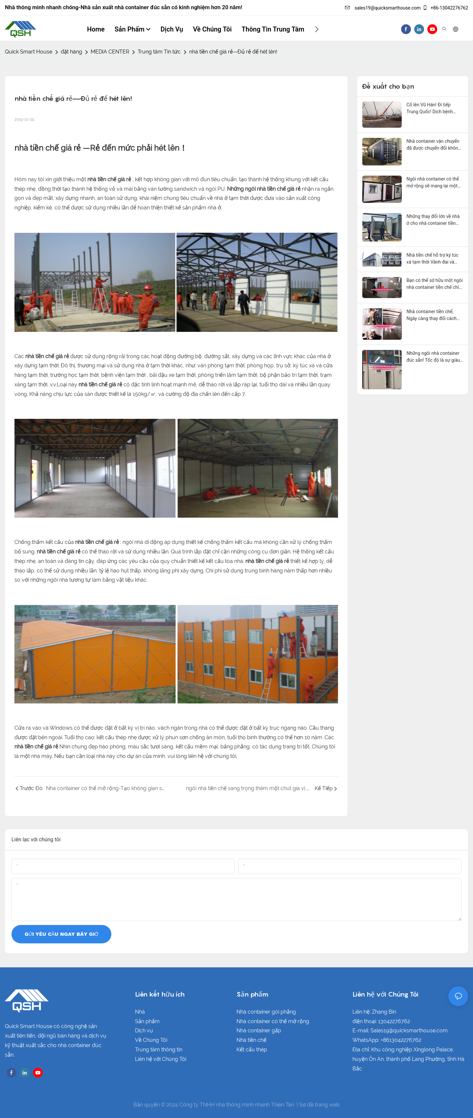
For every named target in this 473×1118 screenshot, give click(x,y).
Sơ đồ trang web (319, 1105)
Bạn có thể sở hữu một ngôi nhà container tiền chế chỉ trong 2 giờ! (435, 284)
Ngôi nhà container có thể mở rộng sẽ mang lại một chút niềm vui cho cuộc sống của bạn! (433, 182)
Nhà (140, 1012)
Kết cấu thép (251, 1049)
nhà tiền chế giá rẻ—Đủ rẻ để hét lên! (233, 52)
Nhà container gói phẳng (266, 1012)
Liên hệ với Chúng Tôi (160, 1059)
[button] (317, 29)
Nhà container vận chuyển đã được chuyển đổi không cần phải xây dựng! (434, 145)
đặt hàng (71, 52)
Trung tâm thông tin (158, 1049)
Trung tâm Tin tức (159, 52)
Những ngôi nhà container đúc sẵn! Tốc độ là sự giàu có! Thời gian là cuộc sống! (434, 357)
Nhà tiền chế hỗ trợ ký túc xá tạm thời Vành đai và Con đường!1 (433, 259)
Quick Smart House (28, 52)
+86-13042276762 (445, 8)
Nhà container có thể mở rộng (272, 1021)
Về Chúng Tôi (151, 1040)
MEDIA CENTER (110, 52)
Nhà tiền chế (251, 1040)
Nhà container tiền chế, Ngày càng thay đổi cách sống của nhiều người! (432, 315)
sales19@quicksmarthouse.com (382, 8)
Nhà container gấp (258, 1030)
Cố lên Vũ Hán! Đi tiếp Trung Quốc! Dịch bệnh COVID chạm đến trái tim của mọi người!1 (432, 108)
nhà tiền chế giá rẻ (48, 148)
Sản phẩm (147, 1021)
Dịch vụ (144, 1030)
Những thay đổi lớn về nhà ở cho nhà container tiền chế (433, 220)
